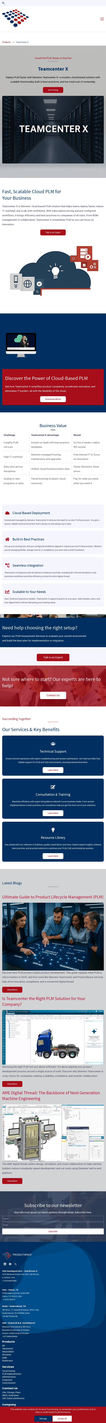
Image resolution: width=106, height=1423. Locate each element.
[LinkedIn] (5, 1256)
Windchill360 (8, 1344)
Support (6, 1407)
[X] (15, 1256)
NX (3, 1338)
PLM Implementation (11, 1366)
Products (6, 34)
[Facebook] (10, 1256)
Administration (9, 1369)
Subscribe (53, 1223)
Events (5, 1404)
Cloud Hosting (8, 1363)
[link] (53, 90)
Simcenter (6, 1347)
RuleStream (7, 1353)
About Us (6, 1400)
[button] (3, 3)
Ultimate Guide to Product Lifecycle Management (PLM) (53, 889)
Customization (9, 1375)
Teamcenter (7, 1341)
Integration (7, 1372)
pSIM (4, 1350)
